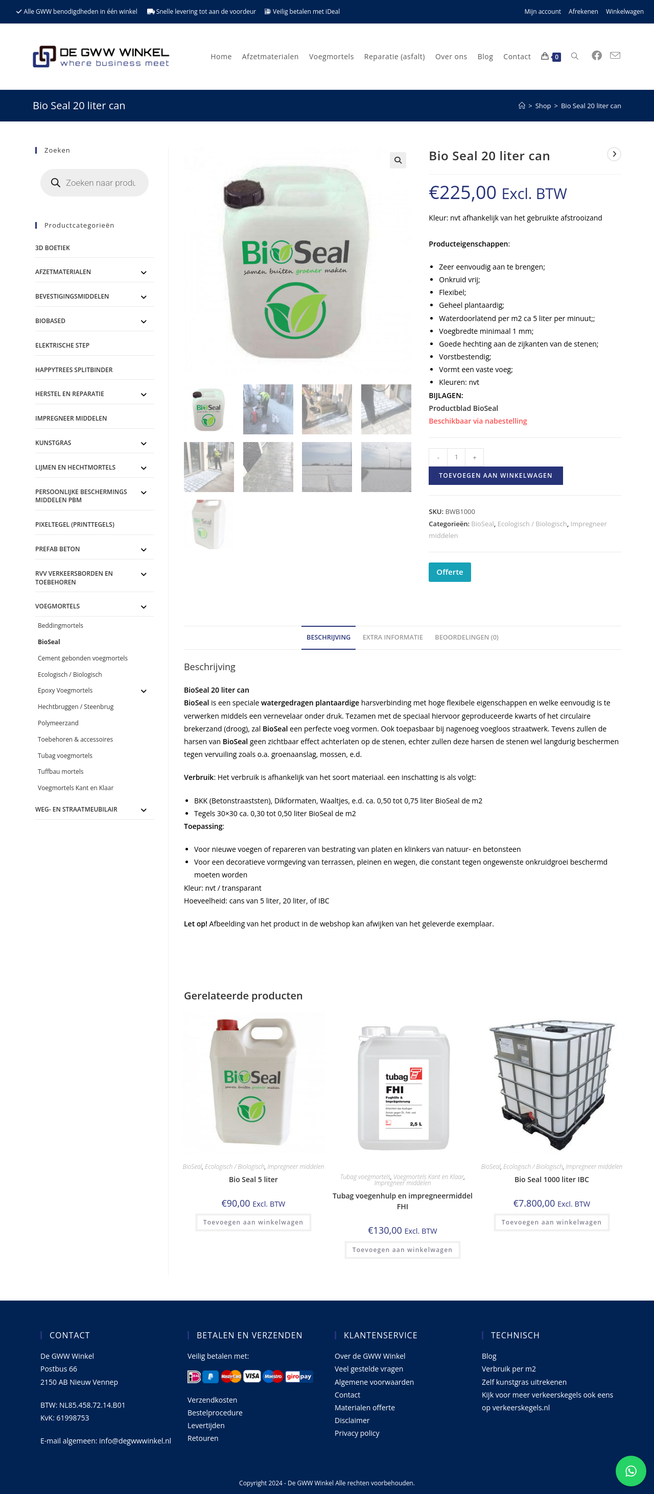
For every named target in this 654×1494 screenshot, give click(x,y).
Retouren (203, 1438)
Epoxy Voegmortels (65, 690)
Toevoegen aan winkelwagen (495, 475)
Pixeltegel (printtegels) (74, 524)
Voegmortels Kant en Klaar (428, 1176)
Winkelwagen (625, 11)
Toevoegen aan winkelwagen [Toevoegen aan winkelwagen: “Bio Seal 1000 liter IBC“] (552, 1222)
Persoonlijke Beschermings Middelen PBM (81, 496)
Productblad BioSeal (463, 408)
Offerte (449, 572)
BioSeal (482, 523)
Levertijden (206, 1425)
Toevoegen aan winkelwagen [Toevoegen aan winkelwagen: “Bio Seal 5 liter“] (253, 1222)
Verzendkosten (212, 1400)
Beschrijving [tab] (329, 637)
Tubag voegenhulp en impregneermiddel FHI (403, 1201)
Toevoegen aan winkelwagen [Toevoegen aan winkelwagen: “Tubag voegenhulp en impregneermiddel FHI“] (403, 1249)
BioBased (50, 320)
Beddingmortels (60, 625)
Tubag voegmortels (365, 1176)
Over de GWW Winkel (370, 1356)
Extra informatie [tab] (393, 637)
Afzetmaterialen (63, 271)
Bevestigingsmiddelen (72, 296)
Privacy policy (357, 1433)
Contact (347, 1395)
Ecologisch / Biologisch (532, 523)
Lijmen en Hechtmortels (75, 467)
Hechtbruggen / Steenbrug (75, 706)
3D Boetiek (52, 247)
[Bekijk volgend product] (614, 154)
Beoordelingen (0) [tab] (467, 637)
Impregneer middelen (295, 1166)
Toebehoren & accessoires (75, 739)
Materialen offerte (365, 1407)
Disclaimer (352, 1420)
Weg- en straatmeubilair (76, 809)
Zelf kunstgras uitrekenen (524, 1382)
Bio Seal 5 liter (253, 1179)
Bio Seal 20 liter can (591, 105)
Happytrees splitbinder (73, 369)
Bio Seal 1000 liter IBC (552, 1179)
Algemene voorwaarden (374, 1382)
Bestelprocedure (215, 1412)
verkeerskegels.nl (521, 1407)
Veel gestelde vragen (369, 1369)
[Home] (522, 105)
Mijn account (542, 11)
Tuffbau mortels (61, 771)
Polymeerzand (58, 723)
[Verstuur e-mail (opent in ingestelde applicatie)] (615, 55)
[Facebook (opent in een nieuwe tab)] (597, 56)
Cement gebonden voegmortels (83, 658)
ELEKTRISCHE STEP (62, 345)
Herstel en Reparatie (69, 393)
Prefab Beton (57, 549)
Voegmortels (57, 606)
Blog (489, 1356)
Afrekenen (583, 11)
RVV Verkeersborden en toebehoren (74, 577)
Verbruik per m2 (509, 1369)
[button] (398, 160)
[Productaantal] (456, 457)
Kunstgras (53, 442)
